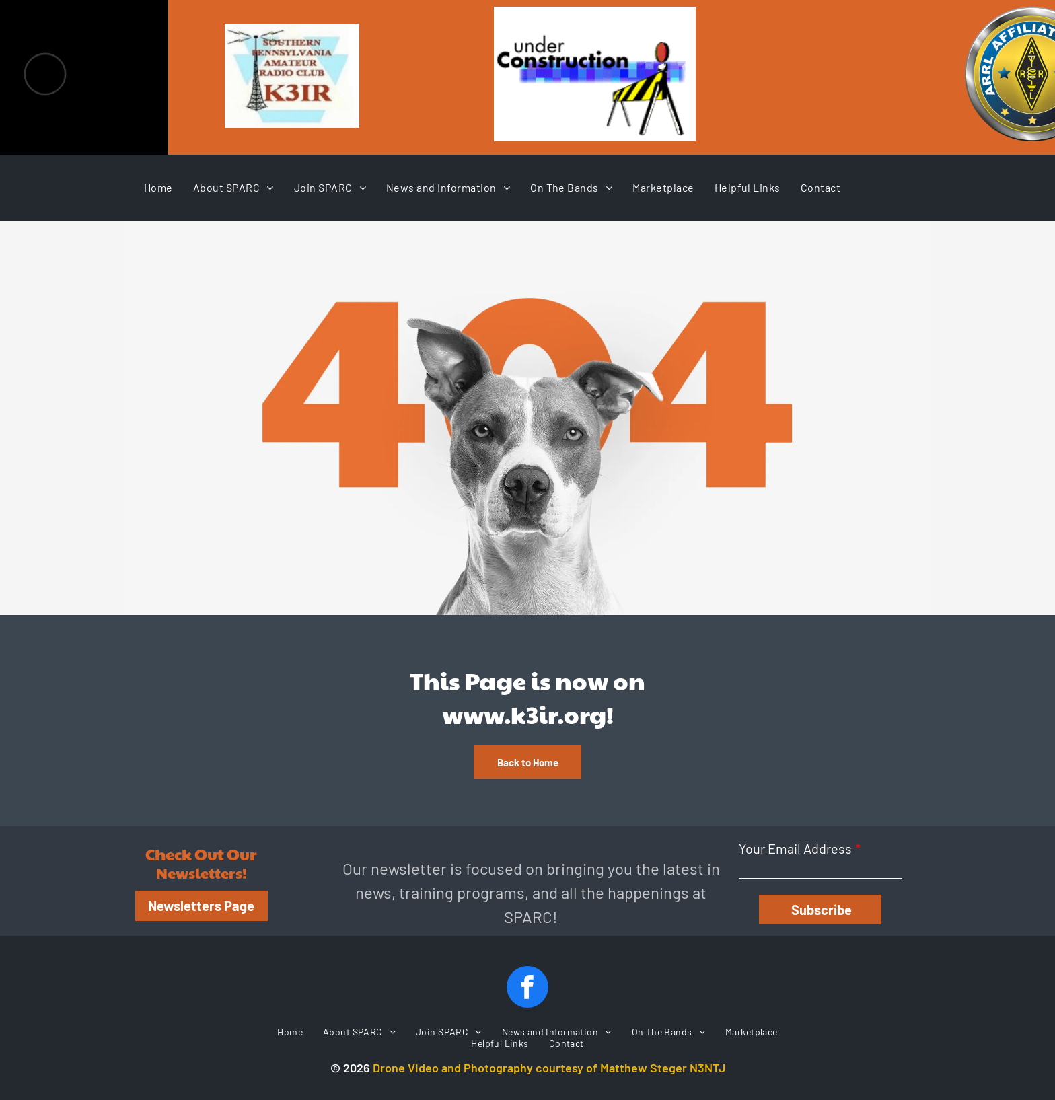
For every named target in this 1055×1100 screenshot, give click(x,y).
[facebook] (527, 988)
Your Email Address (795, 848)
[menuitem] (158, 187)
